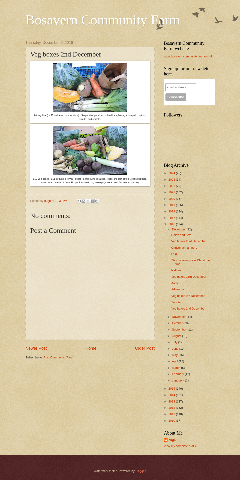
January (177, 380)
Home (90, 348)
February (178, 374)
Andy (174, 283)
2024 (172, 173)
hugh (172, 440)
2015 (172, 388)
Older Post (145, 348)
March (176, 368)
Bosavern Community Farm (102, 19)
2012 (172, 407)
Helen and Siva (181, 235)
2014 (172, 395)
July (175, 342)
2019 (172, 205)
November (179, 317)
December (179, 229)
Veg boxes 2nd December (188, 308)
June (175, 348)
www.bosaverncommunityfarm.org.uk (188, 56)
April (175, 361)
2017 (172, 218)
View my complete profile (180, 446)
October (177, 323)
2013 (172, 401)
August (177, 336)
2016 (172, 224)
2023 (172, 179)
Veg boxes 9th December (188, 296)
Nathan (176, 270)
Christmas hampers (184, 247)
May (175, 355)
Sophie (175, 302)
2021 (172, 192)
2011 (172, 414)
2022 (172, 186)
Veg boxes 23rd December (188, 241)
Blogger (140, 471)
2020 (172, 198)
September (179, 329)
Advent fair (178, 289)
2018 (172, 211)
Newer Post (36, 348)
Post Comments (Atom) (59, 357)
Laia (174, 254)
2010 (172, 420)
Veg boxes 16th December (188, 276)
